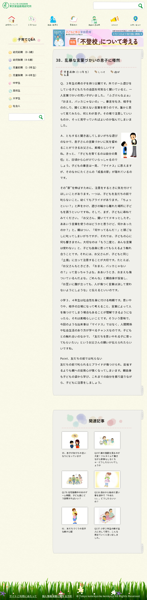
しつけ (101, 71)
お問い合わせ (135, 25)
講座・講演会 (53, 25)
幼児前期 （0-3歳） (24, 52)
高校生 (16, 90)
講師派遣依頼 (94, 25)
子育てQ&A (32, 25)
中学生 (16, 82)
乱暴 (66, 74)
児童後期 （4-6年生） (25, 75)
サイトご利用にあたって (23, 596)
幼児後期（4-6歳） (24, 59)
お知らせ (115, 25)
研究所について (11, 25)
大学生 (16, 98)
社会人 (16, 106)
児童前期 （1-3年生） (76, 71)
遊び (117, 71)
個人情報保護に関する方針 (57, 596)
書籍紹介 (73, 25)
